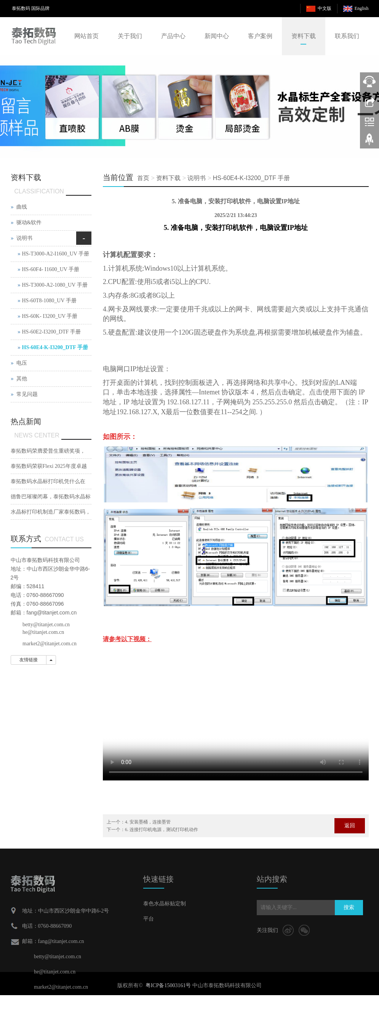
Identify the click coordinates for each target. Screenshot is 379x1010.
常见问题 (27, 394)
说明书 (196, 178)
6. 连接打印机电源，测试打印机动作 (161, 829)
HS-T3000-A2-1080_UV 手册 (55, 285)
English (362, 8)
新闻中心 (217, 36)
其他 (21, 378)
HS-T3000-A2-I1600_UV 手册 (56, 254)
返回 (349, 825)
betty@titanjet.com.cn (46, 624)
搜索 (349, 907)
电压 (21, 363)
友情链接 (28, 659)
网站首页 (86, 36)
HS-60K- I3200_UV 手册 (50, 316)
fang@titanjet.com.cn (52, 613)
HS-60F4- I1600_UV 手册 (51, 269)
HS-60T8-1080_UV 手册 (49, 300)
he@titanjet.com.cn (43, 632)
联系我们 (347, 36)
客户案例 (260, 36)
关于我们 (130, 36)
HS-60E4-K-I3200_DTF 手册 (251, 178)
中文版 (324, 8)
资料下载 (303, 36)
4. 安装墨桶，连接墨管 (148, 822)
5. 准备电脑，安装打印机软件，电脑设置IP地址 (236, 227)
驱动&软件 (29, 222)
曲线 (21, 207)
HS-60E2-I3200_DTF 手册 (51, 332)
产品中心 (173, 36)
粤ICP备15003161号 (168, 985)
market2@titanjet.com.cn (49, 643)
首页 (143, 178)
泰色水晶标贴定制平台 (164, 911)
